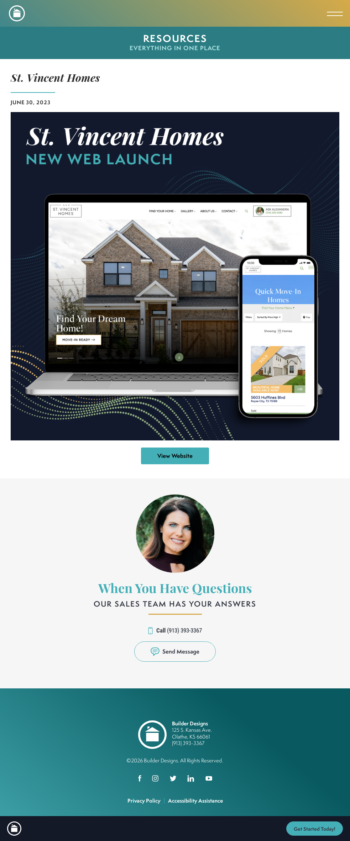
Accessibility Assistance (195, 800)
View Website (175, 456)
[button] (175, 651)
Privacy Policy (144, 800)
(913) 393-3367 (184, 630)
